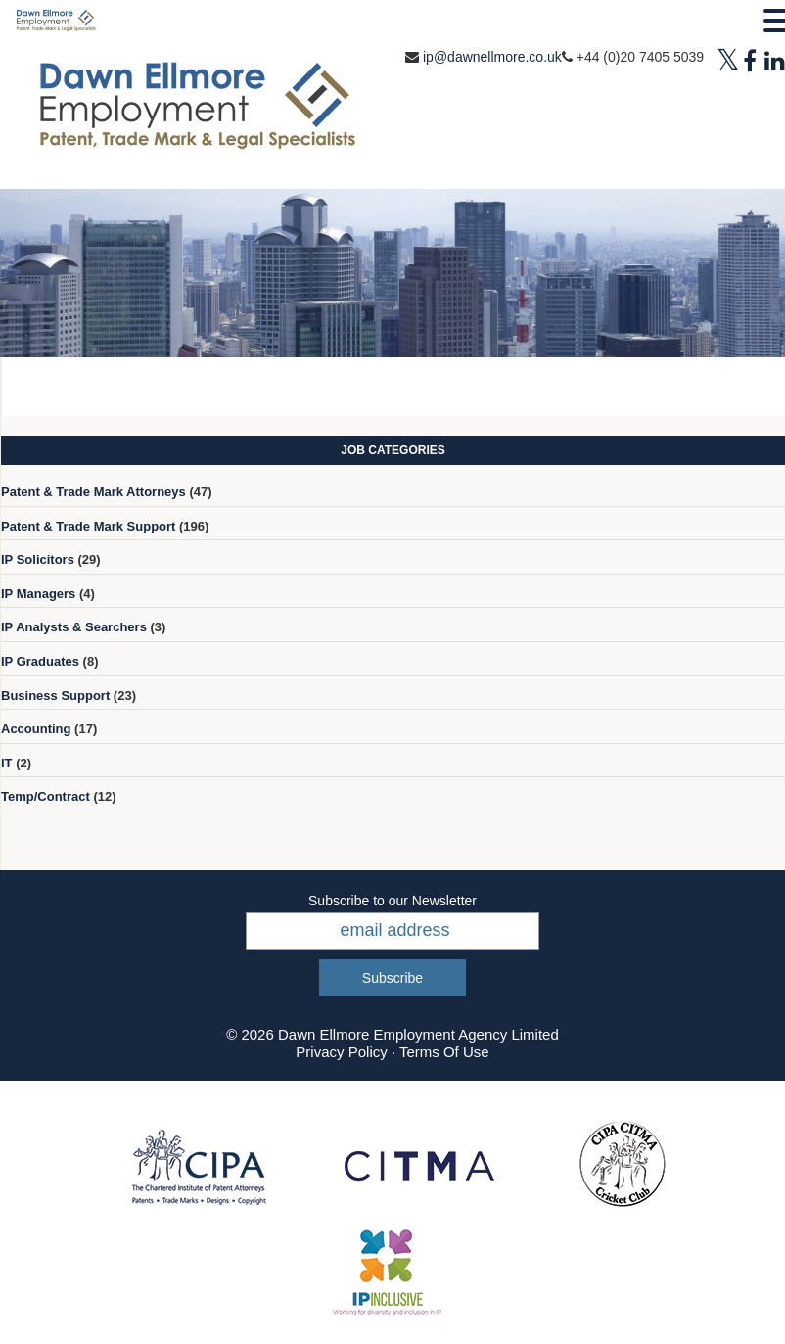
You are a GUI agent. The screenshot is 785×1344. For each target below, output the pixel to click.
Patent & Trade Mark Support (88, 526)
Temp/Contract (45, 796)
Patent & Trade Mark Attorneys (93, 492)
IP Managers (38, 593)
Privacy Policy (341, 1051)
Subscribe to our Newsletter (392, 900)
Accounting (36, 728)
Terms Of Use (444, 1051)
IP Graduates (40, 661)
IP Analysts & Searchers (74, 627)
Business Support (55, 695)
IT (7, 763)
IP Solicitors (37, 559)
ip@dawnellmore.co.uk (492, 57)
